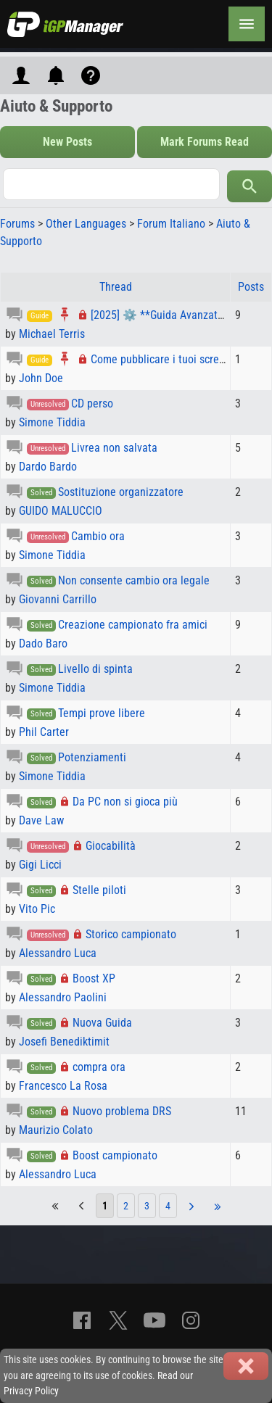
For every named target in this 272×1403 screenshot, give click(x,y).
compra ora (99, 1067)
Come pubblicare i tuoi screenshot (171, 359)
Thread (115, 287)
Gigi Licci (40, 865)
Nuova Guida (102, 1023)
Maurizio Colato (56, 1130)
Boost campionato (115, 1155)
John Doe (41, 378)
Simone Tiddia (52, 422)
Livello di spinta (95, 669)
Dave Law (41, 820)
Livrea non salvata (114, 448)
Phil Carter (44, 732)
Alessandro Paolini (63, 997)
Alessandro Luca (57, 953)
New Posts (67, 142)
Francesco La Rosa (63, 1086)
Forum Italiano (171, 224)
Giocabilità (111, 846)
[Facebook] (82, 1320)
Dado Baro (43, 643)
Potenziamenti (92, 757)
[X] (118, 1320)
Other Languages (86, 224)
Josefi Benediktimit (64, 1041)
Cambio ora (98, 536)
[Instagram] (190, 1320)
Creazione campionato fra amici (132, 625)
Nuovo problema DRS (122, 1111)
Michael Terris (52, 334)
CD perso (92, 403)
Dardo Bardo (48, 466)
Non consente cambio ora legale (134, 580)
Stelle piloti (99, 890)
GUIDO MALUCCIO (60, 511)
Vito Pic (37, 909)
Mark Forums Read (204, 142)
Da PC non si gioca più (125, 801)
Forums (17, 224)
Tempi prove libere (101, 713)
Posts (251, 287)
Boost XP (94, 978)
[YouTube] (154, 1320)
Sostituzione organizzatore (121, 492)
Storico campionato (131, 934)
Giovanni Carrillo (57, 599)
